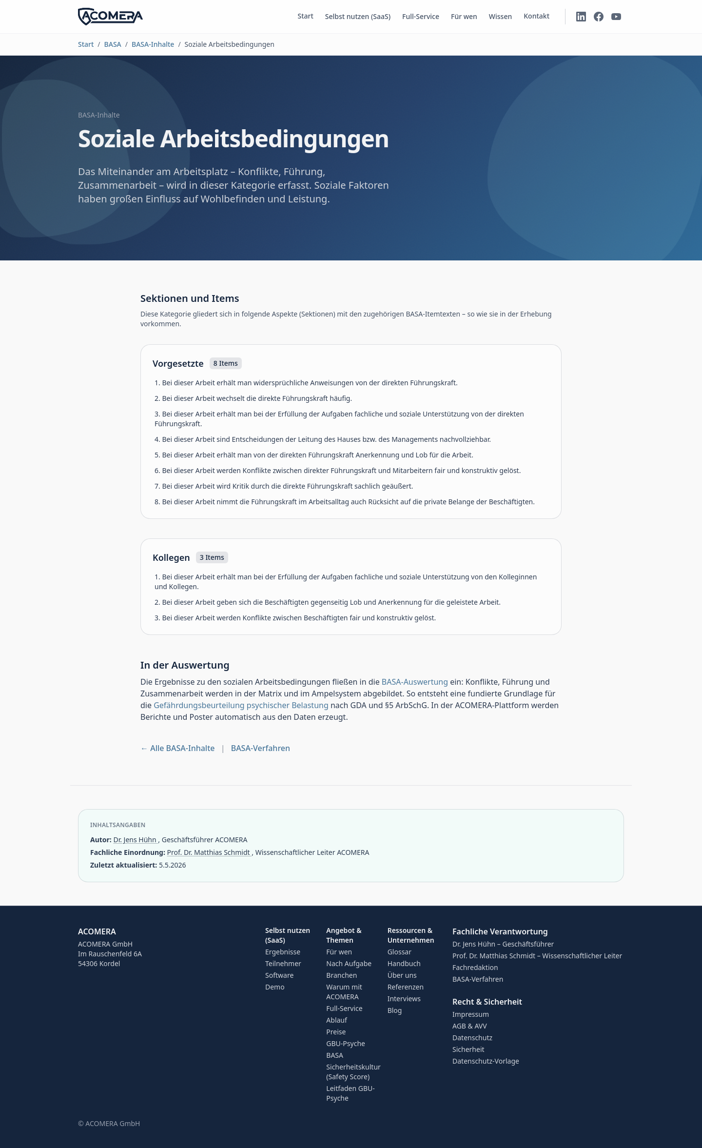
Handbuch (404, 963)
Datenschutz (472, 1037)
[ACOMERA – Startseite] (110, 16)
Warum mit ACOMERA (344, 991)
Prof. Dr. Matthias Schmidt (209, 852)
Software (279, 975)
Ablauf (336, 1020)
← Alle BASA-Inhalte (177, 748)
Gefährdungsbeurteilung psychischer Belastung (241, 705)
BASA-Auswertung (415, 681)
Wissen (500, 16)
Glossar (399, 951)
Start (305, 15)
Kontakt (536, 15)
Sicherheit (468, 1049)
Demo (275, 986)
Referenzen (406, 986)
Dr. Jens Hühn (135, 839)
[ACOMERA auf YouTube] (616, 16)
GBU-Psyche (345, 1043)
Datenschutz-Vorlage (485, 1061)
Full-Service (420, 16)
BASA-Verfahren (260, 748)
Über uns (402, 975)
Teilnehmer (283, 963)
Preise (336, 1031)
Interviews (404, 998)
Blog (395, 1010)
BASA (112, 44)
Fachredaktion (475, 967)
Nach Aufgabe (348, 963)
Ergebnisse (282, 951)
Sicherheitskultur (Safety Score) (353, 1071)
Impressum (470, 1014)
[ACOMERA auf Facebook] (598, 16)
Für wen (464, 16)
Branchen (341, 975)
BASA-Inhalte (153, 44)
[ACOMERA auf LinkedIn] (581, 16)
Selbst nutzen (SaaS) (357, 16)
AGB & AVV (469, 1025)
